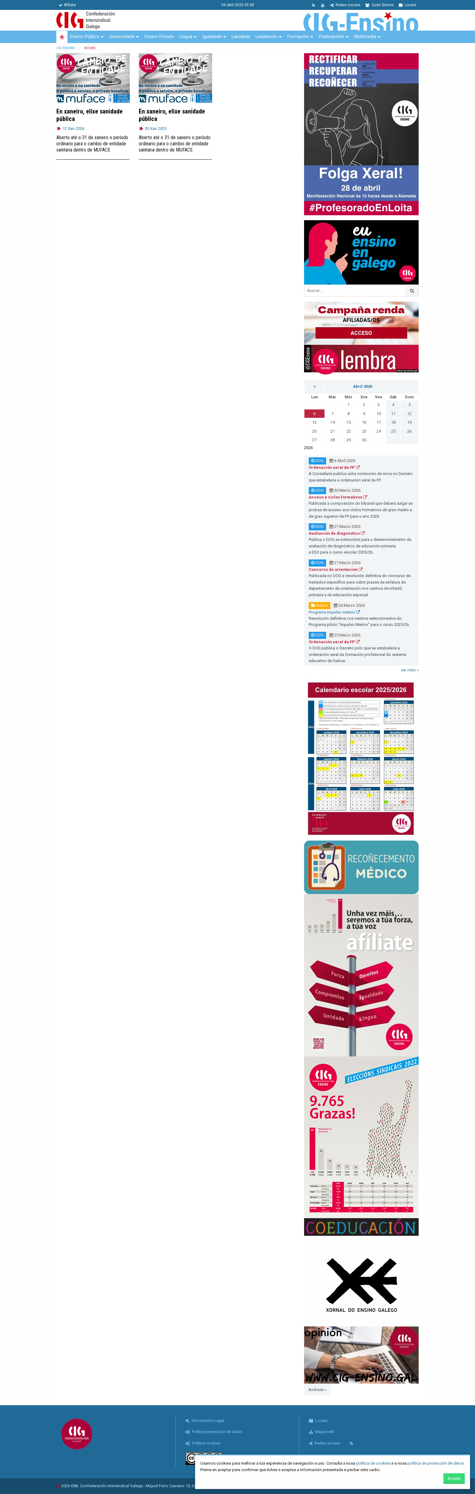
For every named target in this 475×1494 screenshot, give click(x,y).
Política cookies (202, 1443)
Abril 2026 (362, 386)
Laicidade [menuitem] (241, 36)
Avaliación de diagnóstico (337, 533)
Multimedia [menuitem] (365, 36)
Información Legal (204, 1420)
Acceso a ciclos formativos (338, 497)
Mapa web (321, 1431)
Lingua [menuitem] (185, 36)
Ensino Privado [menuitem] (159, 36)
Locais (407, 5)
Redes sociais (345, 5)
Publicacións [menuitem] (331, 36)
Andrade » (317, 1389)
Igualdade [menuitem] (212, 36)
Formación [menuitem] (298, 36)
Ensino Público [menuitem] (84, 36)
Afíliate (67, 5)
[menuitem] (62, 37)
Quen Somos (379, 5)
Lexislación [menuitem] (266, 36)
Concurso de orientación (336, 569)
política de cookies (373, 1463)
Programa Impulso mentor (334, 612)
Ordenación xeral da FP (334, 467)
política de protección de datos (435, 1463)
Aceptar (454, 1478)
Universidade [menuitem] (122, 36)
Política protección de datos (213, 1431)
